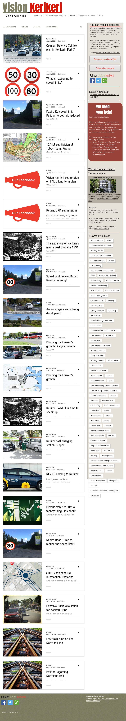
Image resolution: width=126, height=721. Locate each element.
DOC (110, 380)
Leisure (109, 375)
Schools (108, 425)
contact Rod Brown (101, 229)
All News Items (9, 27)
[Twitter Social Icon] (98, 80)
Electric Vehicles (97, 380)
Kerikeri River (96, 475)
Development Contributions (102, 465)
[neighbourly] (104, 80)
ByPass (106, 410)
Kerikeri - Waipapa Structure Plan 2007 (106, 390)
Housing (94, 455)
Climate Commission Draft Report (104, 490)
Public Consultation (98, 370)
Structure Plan (96, 305)
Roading (110, 300)
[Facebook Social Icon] (92, 80)
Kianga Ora (114, 480)
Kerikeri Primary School (100, 345)
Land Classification (98, 395)
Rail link (111, 435)
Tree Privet (95, 420)
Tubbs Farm (95, 315)
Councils (36, 27)
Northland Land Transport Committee (106, 460)
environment (96, 325)
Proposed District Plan (100, 445)
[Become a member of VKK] (105, 59)
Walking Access (97, 360)
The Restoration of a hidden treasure (106, 330)
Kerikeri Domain (112, 280)
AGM (93, 275)
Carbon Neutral (97, 300)
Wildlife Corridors (98, 350)
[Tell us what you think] (105, 68)
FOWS (111, 260)
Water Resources (111, 405)
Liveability (112, 310)
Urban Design (96, 280)
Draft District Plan (98, 480)
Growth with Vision (15, 15)
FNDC (109, 240)
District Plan (95, 340)
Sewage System (97, 310)
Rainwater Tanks (97, 435)
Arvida (109, 470)
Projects (24, 27)
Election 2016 (107, 400)
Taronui (108, 415)
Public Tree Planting (99, 285)
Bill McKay (108, 450)
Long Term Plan (97, 355)
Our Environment (97, 260)
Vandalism (95, 410)
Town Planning (51, 27)
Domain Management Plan (101, 320)
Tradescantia (96, 415)
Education (95, 495)
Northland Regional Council (102, 270)
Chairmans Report (98, 440)
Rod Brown (95, 450)
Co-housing (95, 405)
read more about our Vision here (108, 53)
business (94, 400)
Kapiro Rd (110, 335)
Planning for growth (99, 295)
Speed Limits (96, 365)
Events (106, 420)
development (107, 455)
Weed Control (96, 375)
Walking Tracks (97, 250)
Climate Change (112, 290)
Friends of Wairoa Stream (101, 245)
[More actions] (79, 39)
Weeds (113, 395)
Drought (94, 485)
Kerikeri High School (107, 275)
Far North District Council (101, 255)
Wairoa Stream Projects (101, 169)
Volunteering (96, 265)
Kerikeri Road (96, 335)
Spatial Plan (95, 425)
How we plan (96, 290)
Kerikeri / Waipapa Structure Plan (104, 385)
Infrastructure (113, 360)
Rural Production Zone (100, 430)
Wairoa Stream (97, 240)
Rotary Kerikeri (96, 470)
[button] (81, 27)
